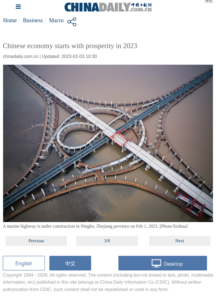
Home (10, 20)
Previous (36, 240)
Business (33, 20)
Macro (56, 20)
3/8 (107, 240)
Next (179, 240)
